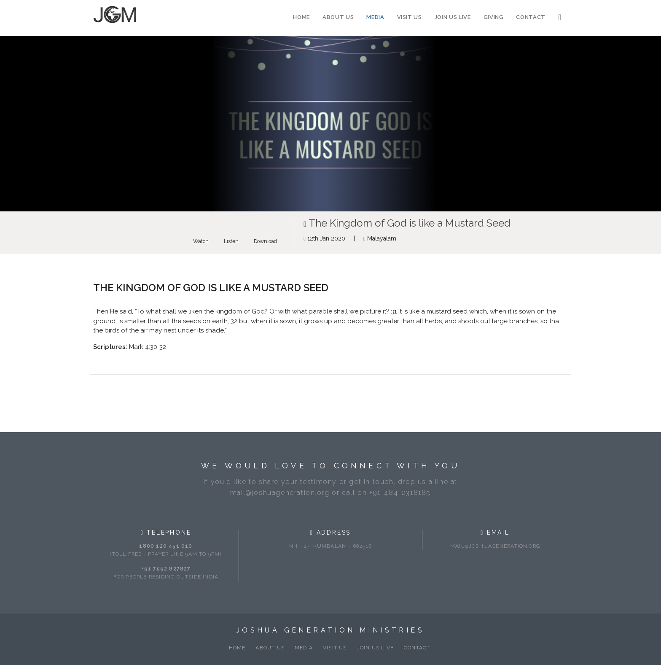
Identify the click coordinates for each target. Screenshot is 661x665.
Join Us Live (453, 17)
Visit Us (409, 17)
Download (265, 241)
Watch (201, 241)
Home (301, 17)
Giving (494, 17)
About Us (338, 17)
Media (375, 17)
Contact (530, 17)
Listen (231, 241)
